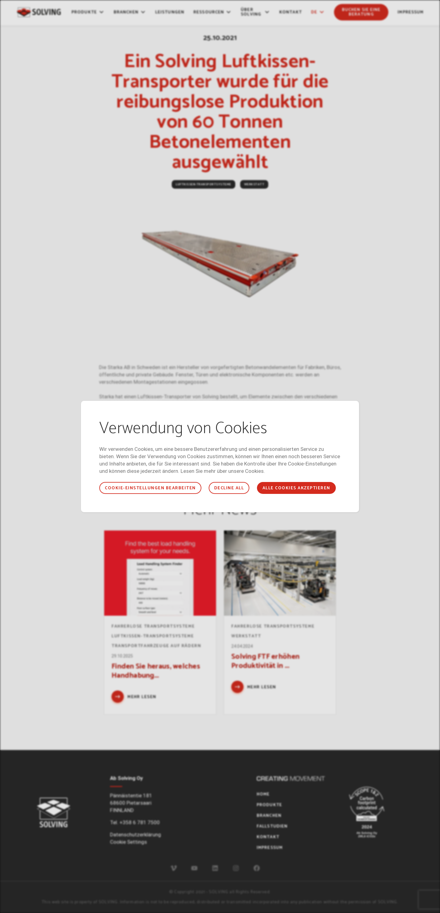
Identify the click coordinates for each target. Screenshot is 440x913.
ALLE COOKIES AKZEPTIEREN (296, 488)
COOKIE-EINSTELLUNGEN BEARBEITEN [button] (150, 488)
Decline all (229, 488)
